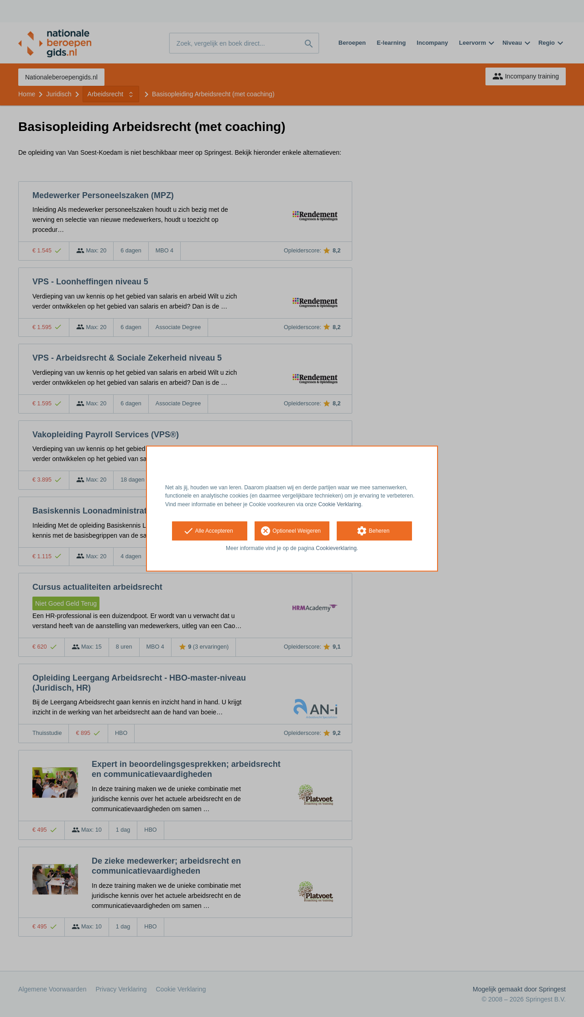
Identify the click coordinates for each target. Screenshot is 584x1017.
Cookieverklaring (336, 548)
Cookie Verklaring (339, 504)
